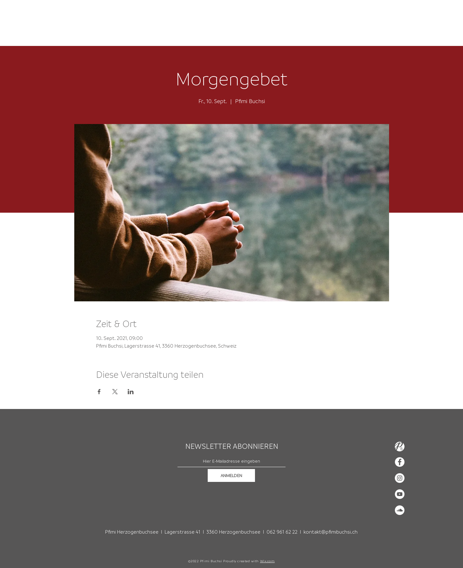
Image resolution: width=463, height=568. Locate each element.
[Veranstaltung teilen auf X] (115, 391)
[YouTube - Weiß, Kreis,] (399, 494)
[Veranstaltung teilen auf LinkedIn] (131, 391)
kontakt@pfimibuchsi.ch (331, 531)
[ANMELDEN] (231, 475)
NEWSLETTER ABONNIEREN (231, 446)
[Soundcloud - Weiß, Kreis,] (399, 510)
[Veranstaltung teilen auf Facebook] (99, 391)
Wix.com (267, 561)
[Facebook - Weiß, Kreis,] (399, 462)
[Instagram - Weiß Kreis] (399, 478)
